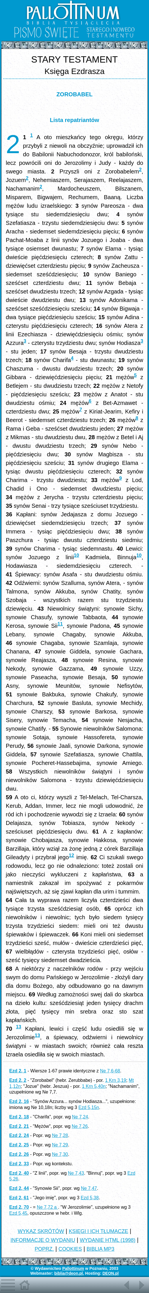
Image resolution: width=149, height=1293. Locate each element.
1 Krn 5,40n (94, 1086)
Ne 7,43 (76, 1173)
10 (76, 555)
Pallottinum (73, 1268)
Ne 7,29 (60, 1144)
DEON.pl (110, 1273)
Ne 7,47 (89, 1188)
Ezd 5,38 (90, 1197)
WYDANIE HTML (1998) (107, 1240)
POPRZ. (44, 1249)
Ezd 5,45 (18, 1213)
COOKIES (70, 1249)
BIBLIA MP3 (100, 1249)
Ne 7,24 (80, 1116)
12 (71, 855)
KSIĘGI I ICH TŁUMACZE (98, 1231)
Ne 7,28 (60, 1135)
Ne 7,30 (60, 1154)
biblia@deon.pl (68, 1273)
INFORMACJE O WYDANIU (43, 1240)
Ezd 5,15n (88, 1107)
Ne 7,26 (80, 1126)
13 (18, 1027)
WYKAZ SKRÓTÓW (41, 1231)
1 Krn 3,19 (115, 1080)
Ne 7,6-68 (110, 1070)
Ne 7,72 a (47, 1207)
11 (60, 624)
